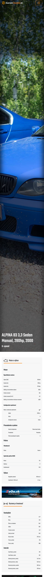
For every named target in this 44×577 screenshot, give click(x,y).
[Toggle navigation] (39, 3)
